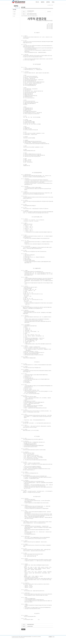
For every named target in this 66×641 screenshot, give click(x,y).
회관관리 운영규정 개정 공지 (30, 624)
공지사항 (14, 9)
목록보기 (23, 629)
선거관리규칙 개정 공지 (30, 626)
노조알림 (14, 11)
